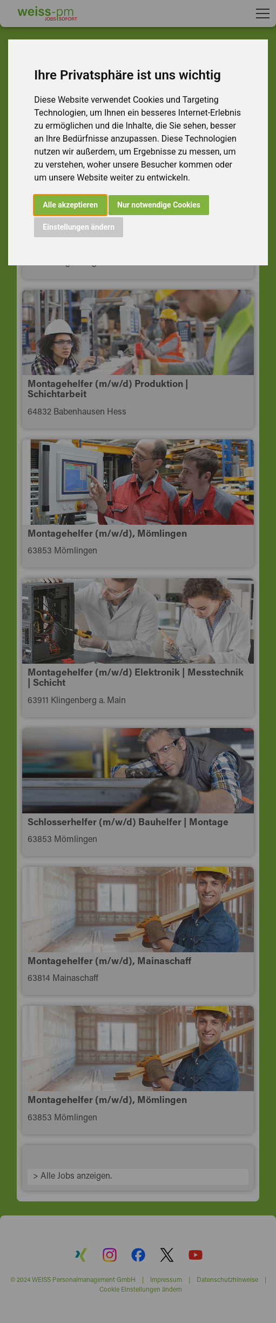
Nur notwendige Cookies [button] (158, 205)
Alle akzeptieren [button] (70, 205)
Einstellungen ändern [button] (79, 227)
